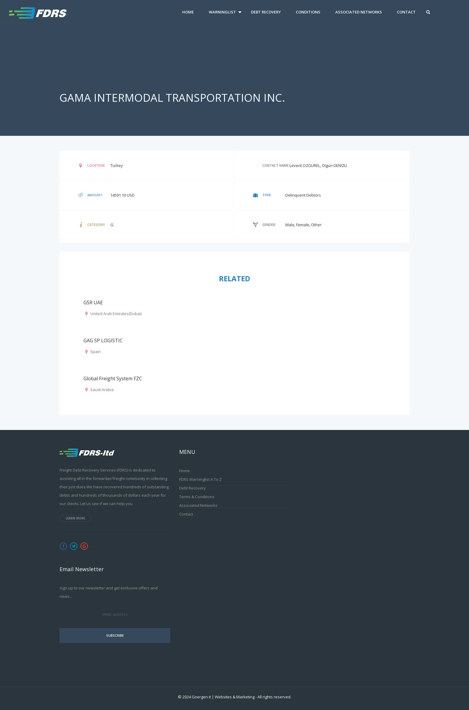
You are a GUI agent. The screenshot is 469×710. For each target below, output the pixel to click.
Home (188, 12)
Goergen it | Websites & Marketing (223, 697)
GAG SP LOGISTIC (103, 340)
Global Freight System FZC (112, 378)
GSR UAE (93, 302)
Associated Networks (358, 12)
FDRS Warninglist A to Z (200, 479)
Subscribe (115, 635)
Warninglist (222, 12)
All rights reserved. (274, 697)
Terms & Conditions (196, 496)
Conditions (308, 12)
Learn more (75, 518)
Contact (406, 12)
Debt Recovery (266, 12)
